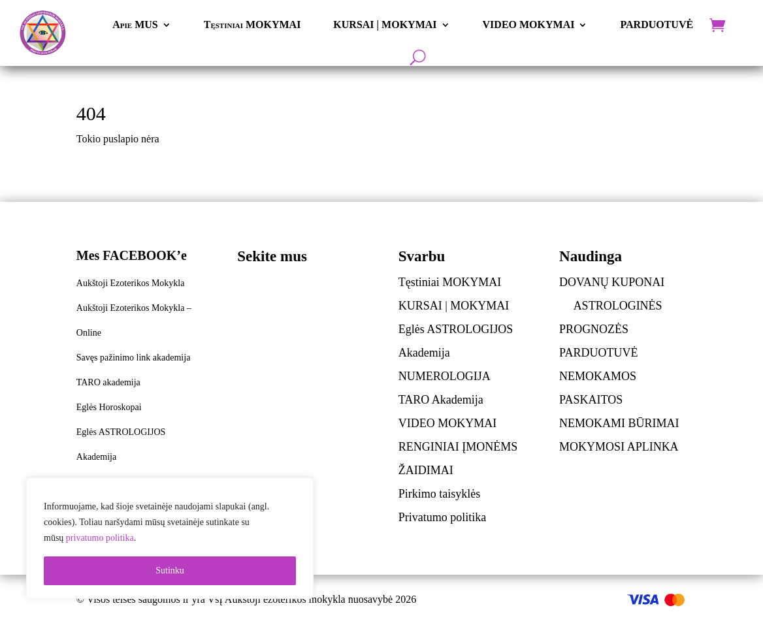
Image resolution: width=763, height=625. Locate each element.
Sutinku (169, 570)
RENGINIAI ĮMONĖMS (458, 446)
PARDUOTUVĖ (656, 24)
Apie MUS (134, 24)
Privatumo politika (442, 517)
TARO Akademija (440, 399)
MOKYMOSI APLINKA (619, 446)
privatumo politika (100, 538)
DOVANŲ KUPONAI (611, 282)
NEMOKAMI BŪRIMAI (619, 423)
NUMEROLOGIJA (444, 376)
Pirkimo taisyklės (439, 493)
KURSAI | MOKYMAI (384, 24)
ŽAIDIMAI (425, 470)
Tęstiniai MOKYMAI (252, 24)
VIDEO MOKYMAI (529, 24)
